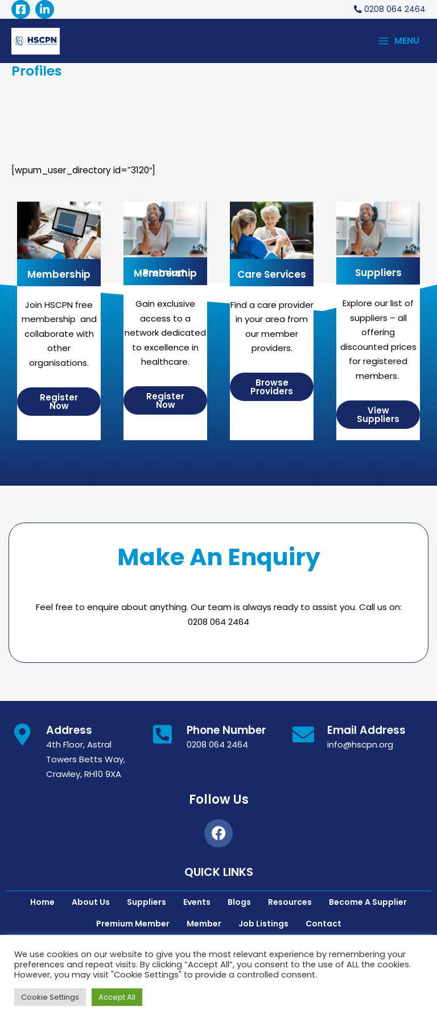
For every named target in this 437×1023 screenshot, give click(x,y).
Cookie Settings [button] (50, 997)
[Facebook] (20, 9)
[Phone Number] (163, 737)
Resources (290, 904)
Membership (58, 276)
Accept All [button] (116, 997)
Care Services (271, 276)
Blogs (239, 904)
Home (42, 904)
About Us (91, 904)
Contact (323, 926)
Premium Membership (165, 276)
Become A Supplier (368, 904)
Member (204, 926)
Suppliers (378, 275)
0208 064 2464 (217, 747)
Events (197, 904)
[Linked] (44, 9)
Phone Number (226, 732)
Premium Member (133, 926)
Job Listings (263, 926)
